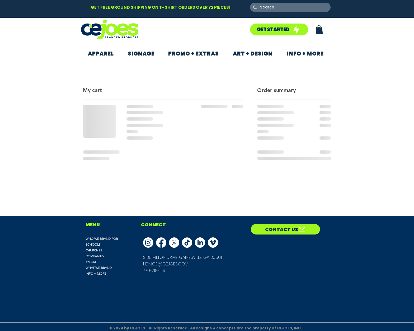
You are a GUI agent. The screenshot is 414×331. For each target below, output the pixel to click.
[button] (319, 29)
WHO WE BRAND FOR (102, 239)
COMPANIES (95, 256)
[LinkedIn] (200, 242)
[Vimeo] (213, 242)
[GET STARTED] (279, 29)
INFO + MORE (96, 273)
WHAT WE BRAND (99, 268)
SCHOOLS (93, 244)
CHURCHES (94, 250)
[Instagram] (148, 242)
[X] (174, 242)
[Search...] (289, 7)
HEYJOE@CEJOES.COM (165, 264)
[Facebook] (161, 242)
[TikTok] (187, 242)
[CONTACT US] (285, 229)
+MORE (91, 262)
